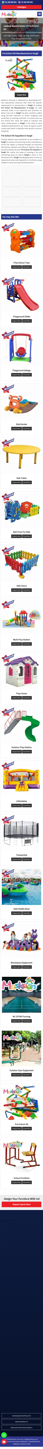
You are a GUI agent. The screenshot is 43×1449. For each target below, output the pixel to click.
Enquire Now (16, 267)
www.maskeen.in (21, 1421)
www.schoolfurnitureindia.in (21, 1427)
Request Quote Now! (22, 1204)
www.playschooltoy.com (21, 1416)
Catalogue (21, 7)
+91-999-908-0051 (9, 2)
